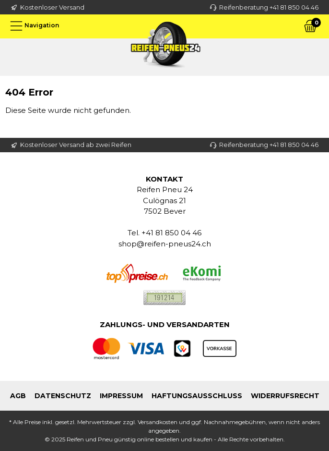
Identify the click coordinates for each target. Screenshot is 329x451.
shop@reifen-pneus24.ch (164, 243)
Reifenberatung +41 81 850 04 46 (268, 7)
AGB (18, 395)
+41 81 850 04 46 (171, 232)
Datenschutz (63, 395)
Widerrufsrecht (285, 395)
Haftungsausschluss (197, 395)
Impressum (121, 395)
